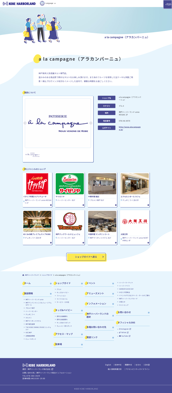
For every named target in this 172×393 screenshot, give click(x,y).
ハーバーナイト (124, 286)
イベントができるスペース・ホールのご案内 (134, 295)
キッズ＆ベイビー (63, 292)
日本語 (147, 364)
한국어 (138, 364)
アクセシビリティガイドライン (137, 369)
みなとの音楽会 (124, 292)
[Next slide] (90, 123)
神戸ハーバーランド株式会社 (39, 369)
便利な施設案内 (62, 319)
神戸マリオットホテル (33, 321)
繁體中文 (128, 364)
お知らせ (122, 302)
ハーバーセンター (32, 311)
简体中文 (118, 364)
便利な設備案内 (62, 316)
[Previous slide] (25, 123)
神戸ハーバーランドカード (128, 299)
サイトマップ (123, 305)
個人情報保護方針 (115, 369)
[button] (32, 155)
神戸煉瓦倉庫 (30, 324)
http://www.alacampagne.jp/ (130, 128)
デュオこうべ (30, 314)
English (108, 364)
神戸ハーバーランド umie (34, 299)
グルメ (59, 289)
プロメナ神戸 (30, 308)
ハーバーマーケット (126, 283)
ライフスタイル (62, 299)
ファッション (61, 296)
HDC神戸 (29, 333)
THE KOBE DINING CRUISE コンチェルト (38, 328)
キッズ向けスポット (64, 323)
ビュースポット (31, 339)
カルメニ (29, 318)
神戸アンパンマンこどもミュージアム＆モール (39, 304)
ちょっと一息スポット (64, 326)
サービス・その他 (63, 302)
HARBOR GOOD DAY (126, 289)
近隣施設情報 (30, 336)
